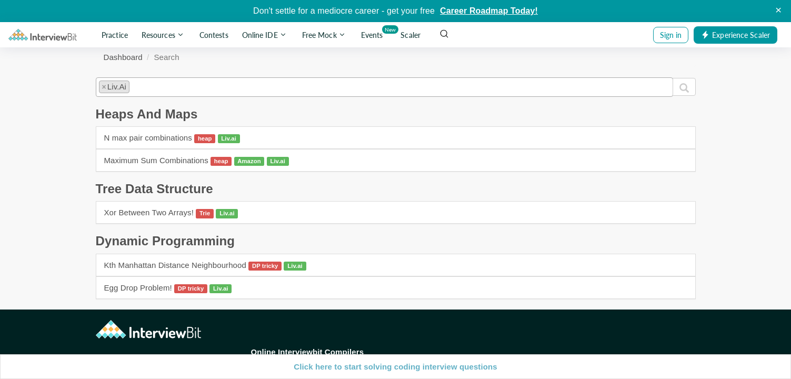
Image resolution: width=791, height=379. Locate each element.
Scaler (410, 35)
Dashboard (123, 57)
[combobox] (384, 86)
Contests (213, 35)
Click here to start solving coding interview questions (395, 366)
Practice (115, 35)
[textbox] (135, 85)
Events (374, 32)
